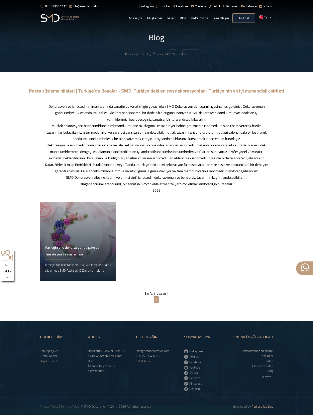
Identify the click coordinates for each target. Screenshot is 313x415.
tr (265, 17)
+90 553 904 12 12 (53, 6)
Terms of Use (69, 406)
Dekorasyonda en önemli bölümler (257, 353)
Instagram (145, 6)
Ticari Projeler (48, 355)
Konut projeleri (49, 350)
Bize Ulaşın (221, 18)
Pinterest (231, 6)
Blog (183, 18)
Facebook (180, 6)
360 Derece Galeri (262, 365)
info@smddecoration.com (87, 6)
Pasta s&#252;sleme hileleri (171, 54)
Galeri (171, 18)
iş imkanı (267, 376)
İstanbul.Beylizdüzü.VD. (103, 368)
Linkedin (266, 6)
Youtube (198, 6)
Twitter (163, 6)
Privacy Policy (49, 406)
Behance (249, 6)
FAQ (270, 370)
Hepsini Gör (49, 360)
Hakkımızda (199, 18)
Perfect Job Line (262, 406)
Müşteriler (154, 18)
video (269, 360)
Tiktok (215, 6)
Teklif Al (244, 18)
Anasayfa (136, 18)
